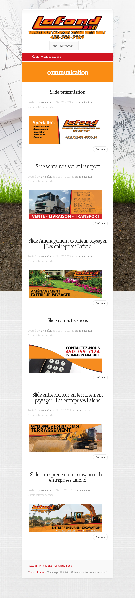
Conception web (37, 572)
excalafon (46, 102)
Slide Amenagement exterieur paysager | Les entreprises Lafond (67, 243)
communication (83, 102)
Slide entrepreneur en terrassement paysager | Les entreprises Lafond (67, 397)
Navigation (63, 45)
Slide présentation (67, 92)
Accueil (33, 565)
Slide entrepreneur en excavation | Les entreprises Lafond (67, 477)
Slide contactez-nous (67, 320)
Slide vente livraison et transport (68, 166)
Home (35, 56)
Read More (100, 149)
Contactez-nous (63, 565)
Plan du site (45, 565)
